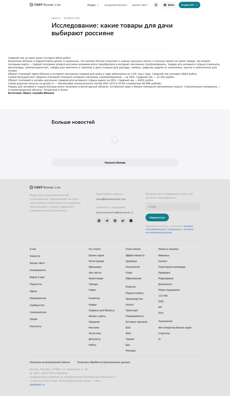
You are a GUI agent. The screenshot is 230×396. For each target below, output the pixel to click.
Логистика (95, 333)
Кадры (93, 304)
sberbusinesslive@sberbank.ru (114, 212)
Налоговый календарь (171, 266)
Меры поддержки (169, 289)
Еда (128, 344)
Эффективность (135, 255)
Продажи (94, 321)
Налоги (162, 261)
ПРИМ (33, 319)
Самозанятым (38, 312)
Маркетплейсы (135, 293)
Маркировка (165, 278)
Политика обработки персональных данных (103, 362)
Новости (55, 18)
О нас (33, 249)
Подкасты (36, 284)
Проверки (164, 272)
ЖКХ (128, 333)
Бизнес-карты (97, 316)
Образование (134, 278)
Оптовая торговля (136, 321)
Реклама (94, 327)
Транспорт (132, 310)
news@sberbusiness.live (111, 199)
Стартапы (164, 333)
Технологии (165, 321)
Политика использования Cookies (50, 362)
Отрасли (131, 286)
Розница (131, 350)
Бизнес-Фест (140, 5)
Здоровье (131, 261)
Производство (134, 298)
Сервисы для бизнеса (102, 310)
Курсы (33, 291)
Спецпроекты (38, 270)
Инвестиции (96, 278)
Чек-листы (95, 272)
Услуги (130, 304)
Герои (92, 289)
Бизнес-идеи (96, 255)
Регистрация (96, 261)
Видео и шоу (37, 277)
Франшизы (95, 266)
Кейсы (92, 344)
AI (159, 339)
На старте (95, 249)
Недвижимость (135, 316)
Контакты (36, 326)
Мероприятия (38, 298)
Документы (165, 284)
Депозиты (95, 339)
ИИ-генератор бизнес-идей (174, 327)
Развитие (94, 298)
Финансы (163, 255)
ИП (160, 307)
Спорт (129, 272)
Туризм (130, 339)
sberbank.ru (37, 384)
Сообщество (37, 305)
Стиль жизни (133, 249)
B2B (128, 327)
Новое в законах (168, 249)
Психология (133, 266)
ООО (161, 301)
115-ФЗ (163, 295)
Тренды (93, 284)
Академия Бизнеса (115, 5)
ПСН (160, 312)
